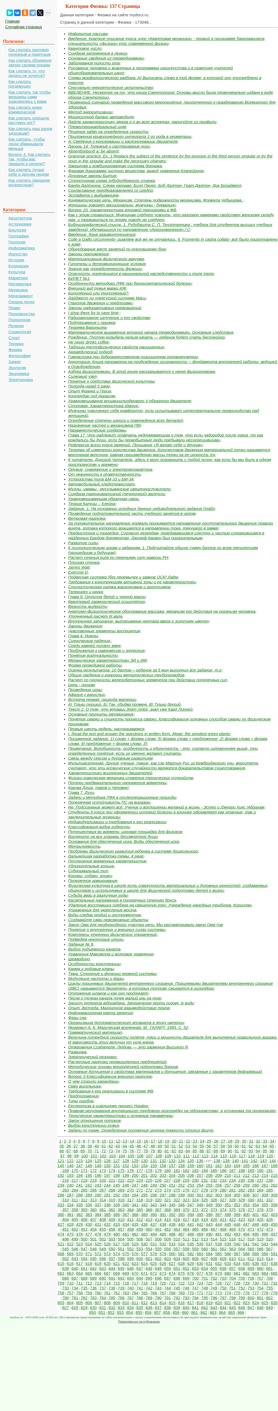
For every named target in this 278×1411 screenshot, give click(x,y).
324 (195, 1200)
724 (200, 1283)
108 (158, 1155)
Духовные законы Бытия (92, 175)
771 (200, 1293)
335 (79, 1204)
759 (88, 1293)
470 (241, 1229)
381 (70, 1214)
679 (218, 1273)
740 (130, 1288)
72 (104, 1151)
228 (176, 1180)
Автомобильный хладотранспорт (101, 484)
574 (116, 1253)
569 (70, 1253)
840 (186, 1307)
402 (264, 1214)
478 (97, 1234)
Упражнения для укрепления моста (102, 910)
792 (176, 1297)
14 (132, 1141)
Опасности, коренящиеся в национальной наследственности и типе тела (141, 273)
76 (131, 1151)
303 (218, 1195)
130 (144, 1160)
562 (223, 1248)
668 (116, 1273)
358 (74, 1209)
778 (264, 1293)
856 (148, 1312)
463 (176, 1229)
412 (139, 1219)
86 (202, 1151)
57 (215, 1146)
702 (213, 1278)
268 (112, 1190)
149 (97, 1165)
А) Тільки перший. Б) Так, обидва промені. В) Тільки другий (124, 704)
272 (149, 1190)
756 (61, 1293)
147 (79, 1165)
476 (79, 1234)
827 (65, 1307)
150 (107, 1165)
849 (269, 1307)
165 (246, 1165)
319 (149, 1200)
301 (200, 1195)
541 (246, 1244)
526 (107, 1244)
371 (195, 1209)
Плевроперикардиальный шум (97, 126)
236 (251, 1180)
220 (102, 1180)
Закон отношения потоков (94, 1120)
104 (121, 1155)
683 (255, 1273)
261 (264, 1185)
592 (65, 1258)
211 (237, 1175)
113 (205, 1155)
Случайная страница (23, 27)
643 (102, 1268)
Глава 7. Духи (81, 792)
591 (274, 1253)
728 (237, 1283)
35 (61, 1146)
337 (97, 1204)
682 (246, 1273)
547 (84, 1248)
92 (243, 1151)
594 (84, 1258)
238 (269, 1180)
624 (144, 1263)
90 (230, 1151)
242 (88, 1185)
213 (255, 1175)
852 (111, 1312)
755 (269, 1288)
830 (93, 1307)
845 (232, 1307)
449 (264, 1224)
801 (260, 1297)
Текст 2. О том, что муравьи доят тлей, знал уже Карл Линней (130, 709)
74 (117, 1151)
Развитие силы (83, 542)
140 (235, 1160)
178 (149, 1170)
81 (167, 1151)
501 (93, 1239)
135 (190, 1160)
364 (130, 1209)
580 (172, 1253)
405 (74, 1219)
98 (69, 1155)
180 (167, 1170)
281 (232, 1190)
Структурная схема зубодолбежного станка (111, 180)
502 (102, 1239)
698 (176, 1278)
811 (135, 1302)
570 (79, 1253)
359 (84, 1209)
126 (107, 1160)
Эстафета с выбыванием (93, 195)
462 (167, 1229)
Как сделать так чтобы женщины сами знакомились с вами (29, 97)
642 (93, 1268)
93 (250, 1151)
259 (246, 1185)
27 (223, 1141)
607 (204, 1258)
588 (246, 1253)
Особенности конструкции (94, 963)
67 (69, 1151)
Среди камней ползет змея (94, 645)
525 (97, 1244)
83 (180, 1151)
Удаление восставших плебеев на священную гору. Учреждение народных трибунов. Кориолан (159, 905)
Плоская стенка (83, 562)
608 (213, 1258)
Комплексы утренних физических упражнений (112, 934)
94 (257, 1151)
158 (181, 1165)
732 (274, 1283)
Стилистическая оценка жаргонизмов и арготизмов (119, 586)
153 (135, 1165)
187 (232, 1170)
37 (75, 1146)
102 (103, 1155)
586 (227, 1253)
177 (139, 1170)
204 (172, 1175)
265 (84, 1190)
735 (84, 1288)
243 (97, 1185)
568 (61, 1253)
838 (167, 1307)
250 (162, 1185)
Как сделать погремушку (19, 83)
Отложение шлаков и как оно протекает (108, 993)
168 (274, 1165)
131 (153, 1160)
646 (130, 1268)
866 (241, 1312)
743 (158, 1288)
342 (144, 1204)
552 (130, 1248)
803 (61, 1302)
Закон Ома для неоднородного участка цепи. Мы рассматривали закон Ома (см (145, 924)
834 (130, 1307)
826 (274, 1302)
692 (121, 1278)
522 (70, 1244)
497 (274, 1234)
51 (174, 1146)
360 (93, 1209)
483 (144, 1234)
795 (204, 1297)
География (18, 236)
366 (149, 1209)
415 (167, 1219)
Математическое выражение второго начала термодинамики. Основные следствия (150, 332)
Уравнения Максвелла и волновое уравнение (110, 954)
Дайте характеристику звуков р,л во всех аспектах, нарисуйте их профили (142, 121)
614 (269, 1258)
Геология (17, 242)
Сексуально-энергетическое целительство (110, 87)
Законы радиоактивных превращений (104, 307)
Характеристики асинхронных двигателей (110, 773)
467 (213, 1229)
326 (213, 1200)
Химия (14, 361)
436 (144, 1224)
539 (227, 1244)
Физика (15, 349)
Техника (16, 343)
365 (139, 1209)
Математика (19, 283)
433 (116, 1224)
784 (102, 1297)
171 (84, 1170)
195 (88, 1175)
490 (209, 1234)
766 (153, 1293)
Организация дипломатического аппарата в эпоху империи (126, 1022)
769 (181, 1293)
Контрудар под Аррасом (91, 396)
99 (76, 1155)
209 (218, 1175)
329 (241, 1200)
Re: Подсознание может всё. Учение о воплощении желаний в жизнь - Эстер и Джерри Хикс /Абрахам (166, 807)
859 (176, 1312)
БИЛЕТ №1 (79, 278)
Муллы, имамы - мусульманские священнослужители (119, 489)
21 (181, 1141)
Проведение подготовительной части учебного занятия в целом (131, 513)
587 (237, 1253)
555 (158, 1248)
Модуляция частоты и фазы (96, 978)
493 (237, 1234)
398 (227, 1214)
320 (158, 1200)
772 (209, 1293)
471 (251, 1229)
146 (70, 1165)
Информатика (21, 248)
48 (152, 1146)
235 (241, 1180)
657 (232, 1268)
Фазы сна (77, 1017)
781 (74, 1297)
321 (167, 1200)
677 (200, 1273)
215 (274, 1175)
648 (149, 1268)
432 (107, 1224)
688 (84, 1278)
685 (274, 1273)
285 (269, 1190)
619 (97, 1263)
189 (251, 1170)
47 (145, 1146)
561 (213, 1248)
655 (213, 1268)
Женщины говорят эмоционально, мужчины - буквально (122, 205)
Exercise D (78, 572)
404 (65, 1219)
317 (130, 1200)
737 (102, 1288)
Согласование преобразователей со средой (110, 190)
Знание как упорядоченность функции (105, 268)
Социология (19, 331)
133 (172, 1160)
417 (186, 1219)
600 (139, 1258)
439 (172, 1224)
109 (168, 1155)
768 (172, 1293)
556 (167, 1248)
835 (139, 1307)
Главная (12, 21)
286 (61, 1195)
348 (200, 1204)
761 (107, 1293)
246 (125, 1185)
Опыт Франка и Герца (89, 391)
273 (158, 1190)
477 (88, 1234)
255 (209, 1185)
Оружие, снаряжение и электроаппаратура (110, 469)
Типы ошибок (81, 1101)
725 (209, 1283)
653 (195, 1268)
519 (260, 1239)
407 (93, 1219)
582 (190, 1253)
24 (202, 1141)
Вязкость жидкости (87, 606)
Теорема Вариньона (87, 327)
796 (213, 1297)
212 (246, 1175)
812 (144, 1302)
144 (272, 1160)
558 (186, 1248)
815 (172, 1302)
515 (223, 1239)
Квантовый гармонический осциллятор (106, 601)
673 (162, 1273)
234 (232, 1180)
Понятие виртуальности (93, 655)
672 (153, 1273)
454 (93, 1229)
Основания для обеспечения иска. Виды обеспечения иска (123, 841)
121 (61, 1160)
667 (107, 1273)
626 (162, 1263)
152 (125, 1165)
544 (274, 1244)
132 (162, 1160)
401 (255, 1214)
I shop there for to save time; (94, 312)
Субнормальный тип (88, 870)
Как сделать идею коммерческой (25, 109)
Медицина (18, 289)
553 (139, 1248)
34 (272, 1141)
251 (172, 1185)
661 (269, 1268)
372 (204, 1209)
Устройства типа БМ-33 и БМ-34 (100, 479)
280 (223, 1190)
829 (84, 1307)
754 (260, 1288)
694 (139, 1278)
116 (232, 1155)
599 (130, 1258)
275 (176, 1190)
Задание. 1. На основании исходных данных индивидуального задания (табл (141, 508)
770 (190, 1293)
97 (62, 1155)
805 (79, 1302)
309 (274, 1195)
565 (251, 1248)
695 (149, 1278)
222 (121, 1180)
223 (130, 1180)
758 (79, 1293)
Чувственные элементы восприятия (104, 631)
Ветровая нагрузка (86, 518)
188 (241, 1170)
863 (213, 1312)
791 (167, 1297)
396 (209, 1214)
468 (223, 1229)
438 (162, 1224)
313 (93, 1200)
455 (102, 1229)
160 (200, 1165)
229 (186, 1180)
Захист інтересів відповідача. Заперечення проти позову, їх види (131, 1003)
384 (97, 1214)
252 (181, 1185)
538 (218, 1244)
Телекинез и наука (85, 591)
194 (79, 1175)
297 (162, 1195)
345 (172, 1204)
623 (135, 1263)
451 (65, 1229)
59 (230, 1146)
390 (153, 1214)
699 (186, 1278)
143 (263, 1160)
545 (65, 1248)
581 (181, 1253)
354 (255, 1204)
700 (195, 1278)
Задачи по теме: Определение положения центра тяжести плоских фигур (140, 1130)
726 (218, 1283)
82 (174, 1151)
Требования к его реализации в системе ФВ (110, 1091)
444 (218, 1224)
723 (190, 1283)
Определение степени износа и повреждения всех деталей (125, 420)
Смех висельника (84, 1086)
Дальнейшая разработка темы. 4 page (106, 856)
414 (158, 1219)
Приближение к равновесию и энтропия (106, 650)
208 (209, 1175)
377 (251, 1209)
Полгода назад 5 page (89, 386)
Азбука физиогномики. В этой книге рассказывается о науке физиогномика (141, 371)
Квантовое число (84, 48)
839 (176, 1307)
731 (264, 1283)
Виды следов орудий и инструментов (104, 914)
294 (135, 1195)
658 (241, 1268)
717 (135, 1283)
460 (149, 1229)
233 (223, 1180)
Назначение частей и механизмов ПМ (104, 425)
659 (251, 1268)
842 (204, 1307)
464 (186, 1229)
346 (181, 1204)
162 (218, 1165)
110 (177, 1155)
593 (74, 1258)
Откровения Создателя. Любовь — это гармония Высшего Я (128, 1047)
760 (97, 1293)
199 (125, 1175)
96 (272, 1151)
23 (195, 1141)
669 (125, 1273)
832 (112, 1307)
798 (232, 1297)
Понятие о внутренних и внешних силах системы (116, 929)
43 (117, 1146)
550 (112, 1248)
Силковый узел (82, 376)
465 (195, 1229)
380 (61, 1214)
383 (88, 1214)
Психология (19, 319)
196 (97, 1175)
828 (74, 1307)
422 (232, 1219)
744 (167, 1288)
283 (251, 1190)
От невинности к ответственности (104, 474)
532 (162, 1244)
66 (61, 1151)
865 (231, 1312)
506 (139, 1239)
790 (158, 1297)
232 (213, 1180)
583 (200, 1253)
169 (65, 1170)
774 (227, 1293)
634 (237, 1263)
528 (125, 1244)
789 (149, 1297)
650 (167, 1268)
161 (209, 1165)
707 (260, 1278)
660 (260, 1268)
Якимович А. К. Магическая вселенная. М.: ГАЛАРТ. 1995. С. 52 (128, 1027)
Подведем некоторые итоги (95, 939)
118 (251, 1155)
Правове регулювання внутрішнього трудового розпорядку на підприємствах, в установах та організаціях (172, 1110)
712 (88, 1283)
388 (135, 1214)
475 (70, 1234)
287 (70, 1195)
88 (215, 1151)
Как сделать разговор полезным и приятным (29, 52)
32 (258, 1141)
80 (159, 1151)
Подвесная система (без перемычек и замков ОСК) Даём (123, 577)
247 (135, 1185)
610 (232, 1258)
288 (79, 1195)
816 (181, 1302)
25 (209, 1141)
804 (70, 1302)
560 (204, 1248)
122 (70, 1160)
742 (149, 1288)
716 (125, 1283)
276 (186, 1190)
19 (167, 1141)
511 (186, 1239)
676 (190, 1273)
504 (121, 1239)
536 (200, 1244)
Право (14, 307)
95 (265, 1151)
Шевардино (79, 959)
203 (162, 1175)
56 (209, 1146)
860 (185, 1312)
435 (135, 1224)
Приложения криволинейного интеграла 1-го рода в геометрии (129, 136)
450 (274, 1224)
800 (251, 1297)
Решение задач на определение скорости (108, 131)
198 (116, 1175)
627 (172, 1263)
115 (223, 1155)
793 (186, 1297)
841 (195, 1307)
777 (255, 1293)
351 (227, 1204)
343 (153, 1204)
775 (237, 1293)
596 (102, 1258)
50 (167, 1146)
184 (204, 1170)
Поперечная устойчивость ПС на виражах (109, 802)
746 (186, 1288)
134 (181, 1160)
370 (186, 1209)
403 (274, 1214)
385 (107, 1214)
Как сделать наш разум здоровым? (30, 130)
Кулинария (18, 266)
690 (102, 1278)
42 (110, 1146)
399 (237, 1214)
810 (125, 1302)
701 (204, 1278)
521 (61, 1244)
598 (121, 1258)
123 (79, 1160)
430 (88, 1224)
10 (104, 1141)
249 (153, 1185)
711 (79, 1283)
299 (181, 1195)
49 (159, 1146)
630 (200, 1263)
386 (116, 1214)
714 (107, 1283)
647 (139, 1268)
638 (274, 1263)
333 (61, 1204)
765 (144, 1293)
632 (218, 1263)
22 (188, 1141)
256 (218, 1185)
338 (107, 1204)
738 (112, 1288)
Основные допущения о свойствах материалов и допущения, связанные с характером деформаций (165, 1071)
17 (153, 1141)
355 (264, 1204)
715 (116, 1283)
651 (176, 1268)
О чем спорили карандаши (93, 1081)
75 (124, 1151)
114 (214, 1155)
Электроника (20, 379)
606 (195, 1258)
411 (130, 1219)
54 (194, 1146)
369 (176, 1209)
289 (88, 1195)
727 (227, 1283)
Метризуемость (84, 846)
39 (89, 1146)
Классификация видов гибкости (99, 826)
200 (135, 1175)
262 (274, 1185)
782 (84, 1297)
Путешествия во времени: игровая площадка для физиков (125, 831)
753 (251, 1288)
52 (180, 1146)
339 (116, 1204)
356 (274, 1204)
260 (255, 1185)
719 (153, 1283)
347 (190, 1204)
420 (213, 1219)
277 (195, 1190)
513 (204, 1239)
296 (153, 1195)
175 (121, 1170)
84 (187, 1151)
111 (186, 1155)
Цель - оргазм (81, 684)
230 (195, 1180)
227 (167, 1180)
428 (70, 1224)
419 (204, 1219)
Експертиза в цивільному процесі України (108, 1105)
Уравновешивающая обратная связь (103, 498)
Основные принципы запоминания (101, 714)
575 (125, 1253)
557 (176, 1248)
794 (195, 1297)
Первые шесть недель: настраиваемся (106, 728)
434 (125, 1224)
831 (102, 1307)
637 (264, 1263)
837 (158, 1307)
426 (269, 1219)
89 (222, 1151)
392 (172, 1214)
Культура (16, 272)
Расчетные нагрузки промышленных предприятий (117, 1061)
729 (246, 1283)
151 (116, 1165)
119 (260, 1155)
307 (255, 1195)
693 (130, 1278)
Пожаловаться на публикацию (139, 1321)
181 (176, 1170)
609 (223, 1258)
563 (232, 1248)
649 (158, 1268)
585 (218, 1253)
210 (227, 1175)
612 (251, 1258)
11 (111, 1141)
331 (260, 1200)
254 (200, 1185)
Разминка (77, 1052)
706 (251, 1278)
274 (167, 1190)
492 (227, 1234)
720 (162, 1283)
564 (241, 1248)
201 (144, 1175)
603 (167, 1258)
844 (223, 1307)
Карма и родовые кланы (91, 968)
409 (112, 1219)
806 (88, 1302)
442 (200, 1224)
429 (79, 1224)
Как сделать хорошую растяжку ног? (28, 120)
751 (232, 1288)
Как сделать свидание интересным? (29, 182)
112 (195, 1155)
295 (144, 1195)
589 (255, 1253)
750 (223, 1288)
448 (255, 1224)
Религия (16, 325)
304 (227, 1195)
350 (218, 1204)
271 (139, 1190)
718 (144, 1283)
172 (93, 1170)
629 (190, 1263)
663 (70, 1273)
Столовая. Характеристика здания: (103, 405)
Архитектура (20, 218)
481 (125, 1234)
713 (97, 1283)
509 (167, 1239)
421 (223, 1219)
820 (218, 1302)
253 (190, 1185)
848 (260, 1307)
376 (241, 1209)
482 (135, 1234)
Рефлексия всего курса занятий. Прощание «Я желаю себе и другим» (135, 445)
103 (112, 1155)
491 (218, 1234)
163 (227, 1165)
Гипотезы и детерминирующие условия (107, 263)
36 (69, 1146)
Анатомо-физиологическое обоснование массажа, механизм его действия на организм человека (161, 611)
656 (223, 1268)
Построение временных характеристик (107, 861)
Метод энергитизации (90, 112)
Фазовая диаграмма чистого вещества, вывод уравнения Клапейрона (136, 170)
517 (241, 1239)
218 (84, 1180)
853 (120, 1312)
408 (102, 1219)
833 (121, 1307)
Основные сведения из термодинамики (106, 58)
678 (209, 1273)
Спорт (14, 337)
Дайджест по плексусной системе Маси (107, 298)
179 (158, 1170)
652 (186, 1268)
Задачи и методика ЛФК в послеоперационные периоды (122, 797)
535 (190, 1244)
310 (65, 1200)
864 (222, 1312)
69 (82, 1151)
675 (181, 1273)
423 (241, 1219)
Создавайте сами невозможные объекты (108, 919)
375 (232, 1209)
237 (260, 1180)
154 (144, 1165)
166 (255, 1165)
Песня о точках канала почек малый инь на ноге (114, 998)
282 (241, 1190)
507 (149, 1239)
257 (227, 1185)
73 (110, 1151)
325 (204, 1200)
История (16, 260)
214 (264, 1175)
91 (237, 1151)
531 (153, 1244)
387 (125, 1214)
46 (139, 1146)
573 (107, 1253)
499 (74, 1239)
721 (172, 1283)
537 (209, 1244)
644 (112, 1268)
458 (130, 1229)
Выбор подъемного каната (94, 949)
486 (172, 1234)
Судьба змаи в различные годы (98, 895)
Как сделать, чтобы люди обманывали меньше (26, 144)
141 (244, 1160)
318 (139, 1200)
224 (139, 1180)
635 (246, 1263)
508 (158, 1239)
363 (121, 1209)
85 (194, 1151)
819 (209, 1302)
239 (61, 1185)
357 (65, 1209)
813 (153, 1302)
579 (162, 1253)
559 (195, 1248)
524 (88, 1244)
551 (121, 1248)
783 (93, 1297)
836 (149, 1307)
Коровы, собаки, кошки (90, 875)
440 (181, 1224)
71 (96, 1151)
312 (84, 1200)
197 (107, 1175)
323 (186, 1200)
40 (96, 1146)
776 (246, 1293)
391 (162, 1214)
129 (135, 1160)
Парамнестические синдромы (97, 430)
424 (251, 1219)
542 (255, 1244)
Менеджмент (20, 295)
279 (213, 1190)
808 (107, 1302)
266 (93, 1190)
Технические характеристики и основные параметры (120, 1115)
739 (121, 1288)
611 (241, 1258)
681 (237, 1273)
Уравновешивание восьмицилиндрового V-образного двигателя (129, 400)
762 (116, 1293)
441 (190, 1224)
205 (181, 1175)
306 (246, 1195)
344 (162, 1204)
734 (74, 1288)
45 (131, 1146)
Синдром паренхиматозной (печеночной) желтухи (116, 493)
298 (172, 1195)
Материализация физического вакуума (106, 258)
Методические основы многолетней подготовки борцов (123, 1066)
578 (153, 1253)
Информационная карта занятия (100, 1012)
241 (79, 1185)
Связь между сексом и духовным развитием (110, 758)
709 (61, 1283)
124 (88, 1160)
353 (246, 1204)
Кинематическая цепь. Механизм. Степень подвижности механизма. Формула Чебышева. (155, 200)
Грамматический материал (95, 1032)
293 (125, 1195)
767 (162, 1293)
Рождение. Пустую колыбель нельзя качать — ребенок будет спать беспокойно (146, 337)
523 (79, 1244)
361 (102, 1209)
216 (65, 1180)
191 (269, 1170)
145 (61, 1165)
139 (226, 1160)
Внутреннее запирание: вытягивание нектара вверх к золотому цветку (138, 621)
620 (107, 1263)
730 (255, 1283)
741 (139, 1288)
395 (200, 1214)
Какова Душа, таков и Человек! (98, 787)
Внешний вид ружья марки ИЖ (97, 288)
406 (84, 1219)
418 (195, 1219)
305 (237, 1195)
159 (190, 1165)
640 (74, 1268)
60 (237, 1146)
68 (75, 1151)
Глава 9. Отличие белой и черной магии (107, 596)
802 (269, 1297)
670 (135, 1273)
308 (264, 1195)
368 (167, 1209)
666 (97, 1273)
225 (149, 1180)
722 (181, 1283)
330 (251, 1200)
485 (162, 1234)
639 (65, 1268)
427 (61, 1224)
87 (209, 1151)
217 (74, 1180)
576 (135, 1253)
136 (200, 1160)
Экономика (18, 373)
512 (195, 1239)
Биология (17, 230)
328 (232, 1200)
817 (190, 1302)
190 (260, 1170)
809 (116, 1302)
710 (70, 1283)
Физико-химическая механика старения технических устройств (130, 777)
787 (130, 1297)
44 (124, 1146)
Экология (17, 367)
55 (202, 1146)
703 (223, 1278)
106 (140, 1155)
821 (227, 1302)
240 (70, 1185)
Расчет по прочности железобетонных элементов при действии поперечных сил (147, 679)
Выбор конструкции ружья (93, 1125)
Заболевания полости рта (94, 63)
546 (74, 1248)
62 (250, 1146)
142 (254, 1160)
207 (200, 1175)
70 (89, 1151)
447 (246, 1224)
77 (139, 1151)
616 (70, 1263)
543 (264, 1244)
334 (70, 1204)
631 (209, 1263)
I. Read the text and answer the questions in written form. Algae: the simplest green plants (149, 733)
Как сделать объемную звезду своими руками (30, 62)
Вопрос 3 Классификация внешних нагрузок (110, 1076)
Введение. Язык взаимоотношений (101, 234)
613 (260, 1258)
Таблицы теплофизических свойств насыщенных (116, 347)
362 (112, 1209)
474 (61, 1234)
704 (232, 1278)
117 (242, 1155)
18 (160, 1141)
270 (130, 1190)
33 (265, 1141)
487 (181, 1234)
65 (272, 1146)
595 (93, 1258)
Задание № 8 (80, 944)
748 (204, 1288)
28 (230, 1141)
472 (260, 1229)
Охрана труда (21, 301)
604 (176, 1258)
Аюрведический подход (90, 351)
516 (232, 1239)
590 (264, 1253)
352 (237, 1204)
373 (213, 1209)
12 (118, 1141)
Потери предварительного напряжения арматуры (117, 782)
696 (158, 1278)
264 (74, 1190)
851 (102, 1312)
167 (264, 1165)
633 (227, 1263)
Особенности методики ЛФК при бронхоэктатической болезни (130, 283)
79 (152, 1151)
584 (209, 1253)
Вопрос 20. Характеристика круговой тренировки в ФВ (122, 210)
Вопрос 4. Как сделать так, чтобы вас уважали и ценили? (29, 159)
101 (93, 1155)
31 (251, 1141)
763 (125, 1293)
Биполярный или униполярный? (98, 293)
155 (153, 1165)
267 (102, 1190)
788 (139, 1297)
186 (223, 1170)
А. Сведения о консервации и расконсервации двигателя (123, 141)
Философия (19, 355)
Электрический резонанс (92, 1056)
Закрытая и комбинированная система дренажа (115, 165)
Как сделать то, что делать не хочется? (26, 73)
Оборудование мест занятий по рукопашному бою (117, 249)
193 (70, 1175)
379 (269, 1209)
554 (149, 1248)
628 (181, 1263)
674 (172, 1273)
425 (260, 1219)
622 (125, 1263)
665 (88, 1273)
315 (112, 1200)
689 (93, 1278)
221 (112, 1180)
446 (237, 1224)
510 (176, 1239)
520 (269, 1239)
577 (144, 1253)
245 (116, 1185)
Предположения (83, 1096)
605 (186, 1258)
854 (129, 1312)
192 (61, 1175)
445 (227, 1224)
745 (176, 1288)
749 (213, 1288)
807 (97, 1302)
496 (264, 1234)
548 (93, 1248)
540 (237, 1244)
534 (181, 1244)
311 (74, 1200)
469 (232, 1229)
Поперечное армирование (92, 880)
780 (65, 1297)
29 (237, 1141)
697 (167, 1278)
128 (125, 1160)
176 (130, 1170)
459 (139, 1229)
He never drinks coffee (88, 342)
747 (195, 1288)
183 (195, 1170)
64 (265, 1146)
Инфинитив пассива (88, 33)
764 (135, 1293)
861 (194, 1312)
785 (112, 1297)
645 (121, 1268)
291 (107, 1195)
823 (246, 1302)
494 (246, 1234)
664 (79, 1273)
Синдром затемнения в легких (97, 53)
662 (61, 1273)
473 (269, 1229)
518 (251, 1239)
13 (125, 1141)
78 (145, 1151)
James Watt (79, 567)
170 (74, 1170)
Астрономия (19, 224)
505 (130, 1239)
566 (260, 1248)
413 (149, 1219)
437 (153, 1224)
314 (102, 1200)
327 (223, 1200)
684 (264, 1273)
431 (97, 1224)
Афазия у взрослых (86, 694)
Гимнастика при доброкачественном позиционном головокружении (133, 356)
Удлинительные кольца (91, 866)
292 (116, 1195)
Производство (21, 313)
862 (203, 1312)
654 (204, 1268)
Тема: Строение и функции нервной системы (112, 973)
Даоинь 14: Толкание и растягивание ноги (109, 146)
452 (74, 1229)
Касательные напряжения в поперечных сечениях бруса (122, 900)
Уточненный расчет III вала (95, 616)
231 (204, 1180)
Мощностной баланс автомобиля (101, 117)
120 (270, 1155)
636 (255, 1263)
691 (112, 1278)
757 (70, 1293)
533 (172, 1244)
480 (116, 1234)
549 (102, 1248)
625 (153, 1263)
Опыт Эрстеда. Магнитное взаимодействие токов (118, 1007)
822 (237, 1302)
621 (116, 1263)
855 (138, 1312)
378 (260, 1209)
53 (187, 1146)
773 (218, 1293)
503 (112, 1239)
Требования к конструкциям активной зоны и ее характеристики (132, 582)
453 (84, 1229)
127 (116, 1160)
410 (121, 1219)
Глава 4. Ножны (83, 635)
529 (135, 1244)
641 (84, 1268)
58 (222, 1146)
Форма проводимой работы (95, 665)
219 (93, 1180)
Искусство (17, 254)
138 (217, 1160)
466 (204, 1229)
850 (92, 1312)
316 (121, 1200)
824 (255, 1302)
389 (144, 1214)
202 (153, 1175)
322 (176, 1200)
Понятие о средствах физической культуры (111, 381)
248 (144, 1185)
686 (65, 1278)
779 (274, 1293)
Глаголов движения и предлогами (100, 303)
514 (213, 1239)
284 (260, 1190)
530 (144, 1244)
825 (264, 1302)
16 (146, 1141)
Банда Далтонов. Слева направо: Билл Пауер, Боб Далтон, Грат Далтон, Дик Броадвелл (154, 185)
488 (190, 1234)
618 (88, 1263)
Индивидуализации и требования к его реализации (117, 821)
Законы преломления (88, 254)
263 (65, 1190)
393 (181, 1214)
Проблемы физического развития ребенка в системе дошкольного (133, 851)
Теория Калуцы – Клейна (91, 503)
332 (269, 1200)
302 (209, 1195)
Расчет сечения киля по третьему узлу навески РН (118, 557)
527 (116, 1244)
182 (186, 1170)
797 (223, 1297)
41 (104, 1146)
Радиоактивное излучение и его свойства (109, 317)
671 (144, 1273)
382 (79, 1214)
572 (97, 1253)
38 (82, 1146)
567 (269, 1248)
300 (190, 1195)
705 (241, 1278)
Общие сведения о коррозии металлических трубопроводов (126, 675)
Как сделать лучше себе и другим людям (28, 172)
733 (65, 1288)
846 (241, 1307)
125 (97, 1160)
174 (112, 1170)
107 (149, 1155)
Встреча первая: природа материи (102, 699)
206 (190, 1175)
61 (243, 1146)
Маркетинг (18, 278)
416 (176, 1219)
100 (84, 1155)
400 (246, 1214)
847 (251, 1307)
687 (74, 1278)
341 (135, 1204)
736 (93, 1288)
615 (61, 1263)
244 (107, 1185)
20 (174, 1141)
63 (257, 1146)
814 (162, 1302)
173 (102, 1170)
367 (158, 1209)
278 (204, 1190)
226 (158, 1180)
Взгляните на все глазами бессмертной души (112, 836)
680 (227, 1273)
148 (88, 1165)
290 (97, 1195)
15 (139, 1141)
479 (107, 1234)
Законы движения (85, 626)
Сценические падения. (89, 640)
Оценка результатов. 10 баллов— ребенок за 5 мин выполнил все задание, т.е (145, 670)
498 (65, 1239)
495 (255, 1234)
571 (88, 1253)
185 (213, 1170)
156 (162, 1165)
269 (121, 1190)
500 (84, 1239)
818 (200, 1302)
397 (218, 1214)
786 (121, 1297)
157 (172, 1165)
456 (112, 1229)
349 (209, 1204)
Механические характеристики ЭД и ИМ (107, 660)
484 (153, 1234)
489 (200, 1234)
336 (88, 1204)
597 (112, 1258)
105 (131, 1155)
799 (241, 1297)
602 (158, 1258)
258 (237, 1185)
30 (244, 1141)
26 (216, 1141)
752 (241, 1288)
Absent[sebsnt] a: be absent (93, 151)
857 (157, 1312)
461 (158, 1229)
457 (121, 1229)
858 (166, 1312)
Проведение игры (85, 689)
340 (125, 1204)
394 (190, 1214)
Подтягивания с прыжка (91, 322)
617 (79, 1263)
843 (213, 1307)
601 (149, 1258)
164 (237, 1165)
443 (209, 1224)
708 (269, 1278)
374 (223, 1209)
